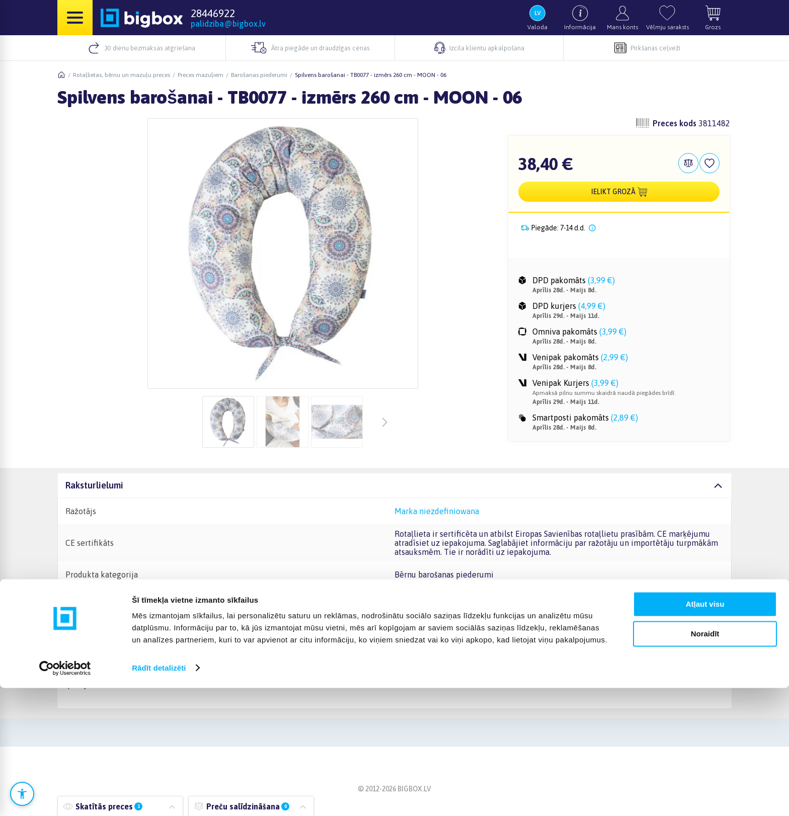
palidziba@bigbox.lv (228, 23)
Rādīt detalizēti (159, 796)
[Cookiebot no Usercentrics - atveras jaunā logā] (65, 796)
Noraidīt (705, 762)
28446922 (213, 13)
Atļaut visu (705, 732)
